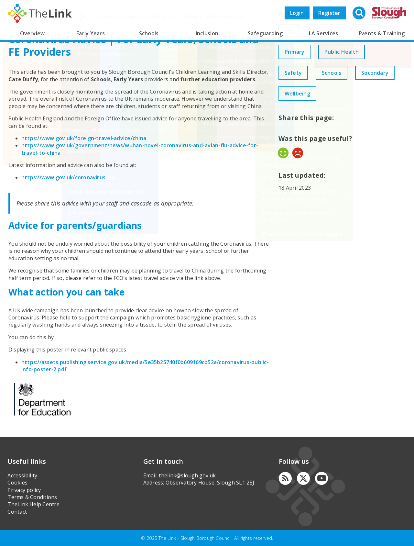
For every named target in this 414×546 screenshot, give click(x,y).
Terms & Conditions (32, 497)
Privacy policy (24, 490)
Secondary (299, 93)
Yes (283, 153)
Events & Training (382, 33)
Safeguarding (265, 33)
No (297, 153)
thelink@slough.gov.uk (187, 475)
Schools (149, 33)
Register (329, 13)
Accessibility (22, 475)
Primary (296, 51)
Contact (17, 511)
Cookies (17, 482)
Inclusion (207, 33)
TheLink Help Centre (33, 504)
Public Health (345, 51)
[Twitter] (303, 478)
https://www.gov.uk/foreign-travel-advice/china (83, 138)
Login (297, 13)
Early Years (90, 33)
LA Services (323, 33)
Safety (294, 72)
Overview (32, 33)
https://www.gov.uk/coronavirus (63, 177)
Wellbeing (347, 93)
